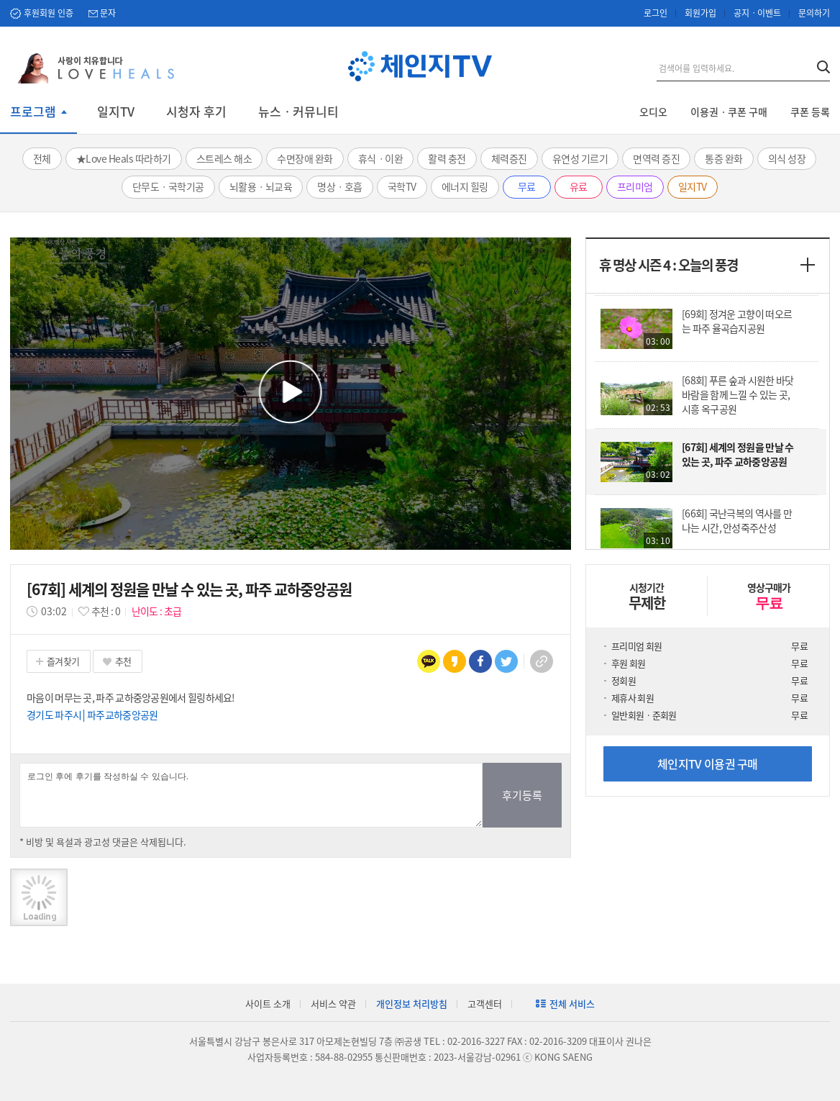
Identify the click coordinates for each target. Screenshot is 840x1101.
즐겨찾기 (63, 661)
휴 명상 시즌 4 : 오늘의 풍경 (668, 265)
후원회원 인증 (48, 12)
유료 (579, 186)
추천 (123, 661)
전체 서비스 (572, 1003)
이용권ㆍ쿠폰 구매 (728, 111)
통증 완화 (724, 158)
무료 (527, 186)
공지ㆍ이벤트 (757, 12)
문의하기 (814, 12)
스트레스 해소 (224, 158)
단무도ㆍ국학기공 (168, 186)
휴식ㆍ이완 (380, 158)
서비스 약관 (333, 1003)
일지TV (115, 111)
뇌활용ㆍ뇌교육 (261, 186)
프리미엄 (635, 186)
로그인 (655, 12)
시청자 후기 (196, 111)
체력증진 (509, 158)
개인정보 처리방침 (411, 1003)
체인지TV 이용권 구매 (707, 763)
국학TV (402, 186)
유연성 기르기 (580, 158)
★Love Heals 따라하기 (123, 158)
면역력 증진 (656, 158)
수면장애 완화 (305, 158)
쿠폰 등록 (810, 111)
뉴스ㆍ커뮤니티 (298, 111)
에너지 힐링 (465, 186)
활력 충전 (447, 158)
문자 (108, 12)
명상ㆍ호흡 (339, 186)
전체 (42, 158)
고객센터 (484, 1003)
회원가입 (700, 12)
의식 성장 (787, 158)
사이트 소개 (268, 1003)
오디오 (653, 111)
